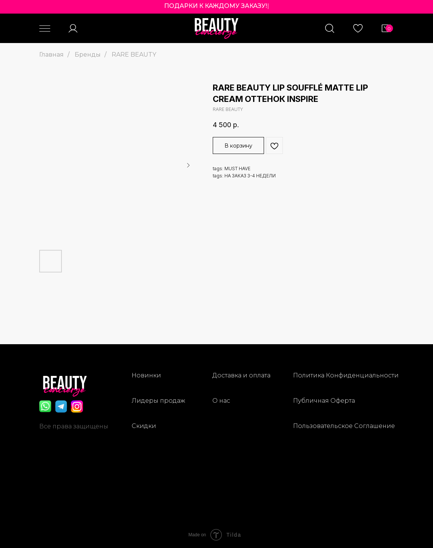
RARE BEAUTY (134, 54)
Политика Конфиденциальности (346, 375)
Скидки (144, 425)
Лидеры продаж (158, 400)
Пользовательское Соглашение (344, 425)
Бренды (88, 54)
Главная (51, 54)
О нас (221, 400)
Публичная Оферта (324, 400)
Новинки (146, 375)
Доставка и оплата (241, 375)
